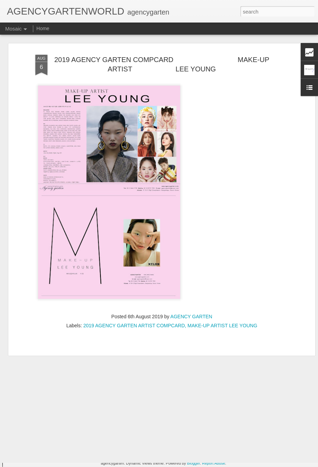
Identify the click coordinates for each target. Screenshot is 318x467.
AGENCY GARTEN (191, 301)
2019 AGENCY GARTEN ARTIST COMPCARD (134, 310)
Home (42, 28)
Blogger (193, 463)
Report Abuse (213, 463)
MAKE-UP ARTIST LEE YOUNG (222, 310)
